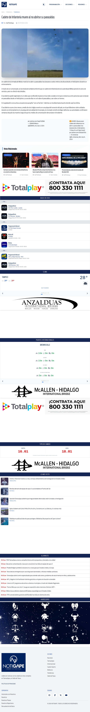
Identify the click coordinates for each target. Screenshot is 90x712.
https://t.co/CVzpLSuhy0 (77, 130)
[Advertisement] (45, 324)
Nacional (50, 658)
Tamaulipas (50, 661)
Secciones (69, 4)
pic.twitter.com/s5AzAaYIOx (77, 132)
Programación (55, 4)
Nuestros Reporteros (8, 703)
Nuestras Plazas (6, 700)
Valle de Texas (51, 676)
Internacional (51, 664)
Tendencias (9, 12)
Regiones (82, 4)
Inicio (3, 12)
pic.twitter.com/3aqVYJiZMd (36, 121)
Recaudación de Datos (8, 706)
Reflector (50, 670)
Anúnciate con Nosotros (9, 694)
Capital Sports (51, 667)
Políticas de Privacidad (9, 684)
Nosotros (4, 697)
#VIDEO (74, 121)
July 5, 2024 (40, 126)
